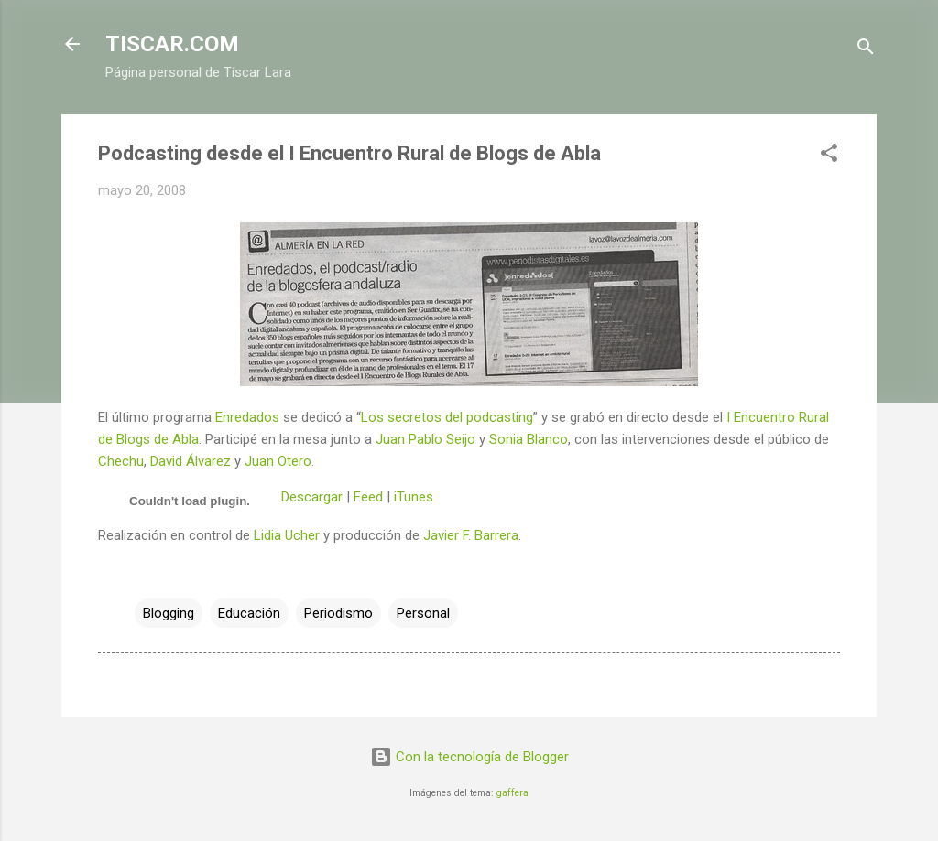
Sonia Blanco (528, 439)
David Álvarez (190, 461)
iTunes (413, 497)
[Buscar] (866, 50)
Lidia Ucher (287, 535)
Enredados (247, 417)
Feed (368, 497)
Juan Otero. (279, 461)
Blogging (168, 613)
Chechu (121, 461)
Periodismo (338, 613)
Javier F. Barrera (470, 535)
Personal (423, 613)
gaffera (512, 793)
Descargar (312, 497)
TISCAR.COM (172, 44)
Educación (249, 613)
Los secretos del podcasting (447, 417)
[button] (829, 156)
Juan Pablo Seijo (425, 439)
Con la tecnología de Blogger (469, 757)
